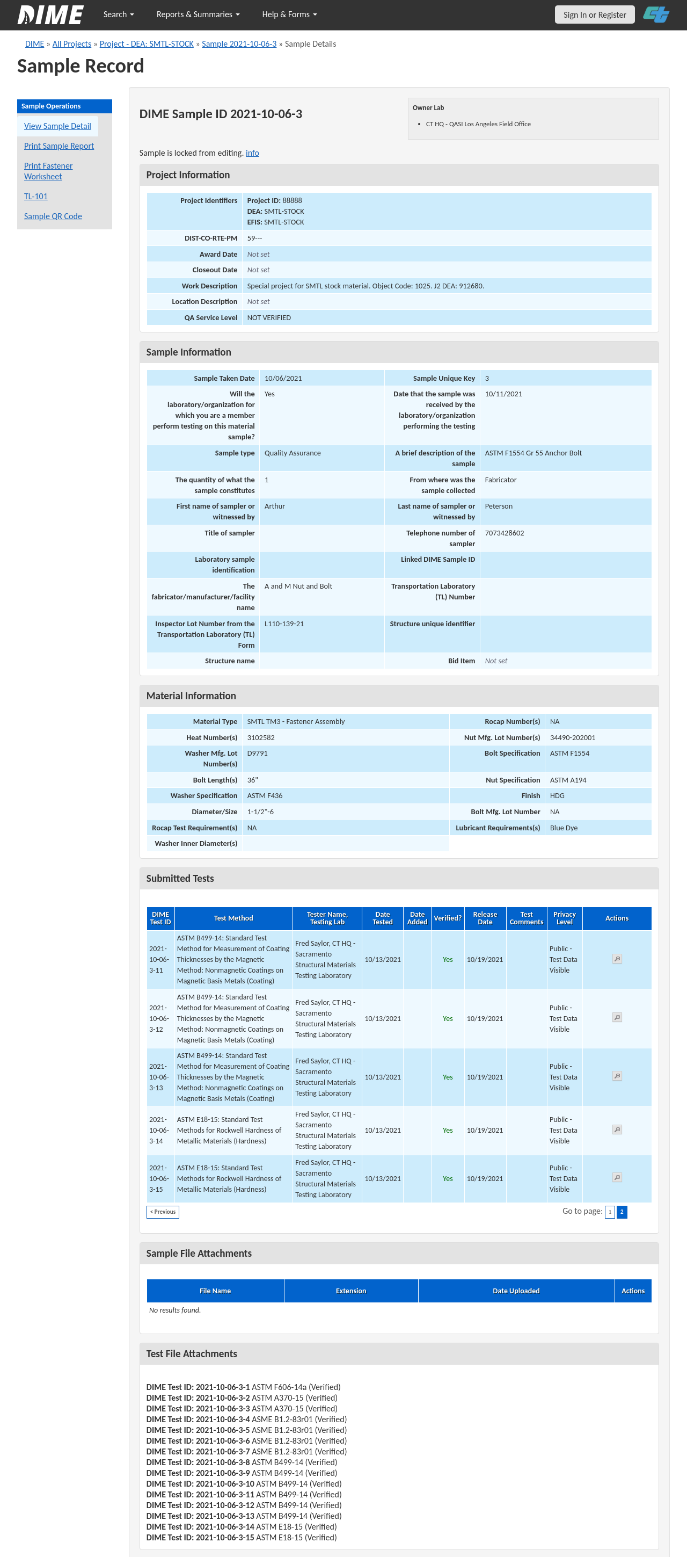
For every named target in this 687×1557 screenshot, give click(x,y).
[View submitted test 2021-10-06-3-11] (617, 960)
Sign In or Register (595, 15)
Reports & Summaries (198, 14)
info (252, 153)
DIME (34, 44)
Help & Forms (289, 14)
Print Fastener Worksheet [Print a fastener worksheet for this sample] (48, 171)
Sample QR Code (53, 216)
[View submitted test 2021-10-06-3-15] (617, 1179)
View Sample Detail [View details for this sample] (57, 126)
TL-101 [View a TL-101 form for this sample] (36, 196)
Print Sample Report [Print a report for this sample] (59, 146)
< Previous (163, 1211)
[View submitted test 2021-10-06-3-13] (617, 1077)
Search (119, 14)
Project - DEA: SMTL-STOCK (147, 44)
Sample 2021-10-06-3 (239, 44)
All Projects (72, 44)
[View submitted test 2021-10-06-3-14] (617, 1131)
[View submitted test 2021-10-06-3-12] (617, 1019)
